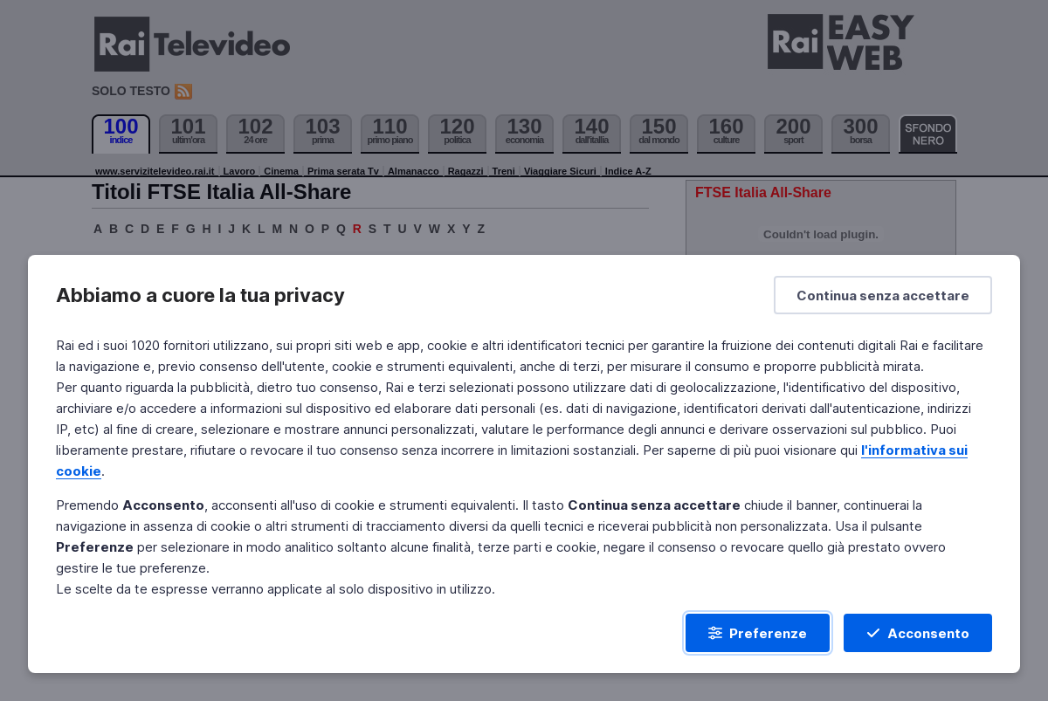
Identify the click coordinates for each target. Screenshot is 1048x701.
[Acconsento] (918, 633)
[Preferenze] (758, 633)
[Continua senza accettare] (883, 295)
